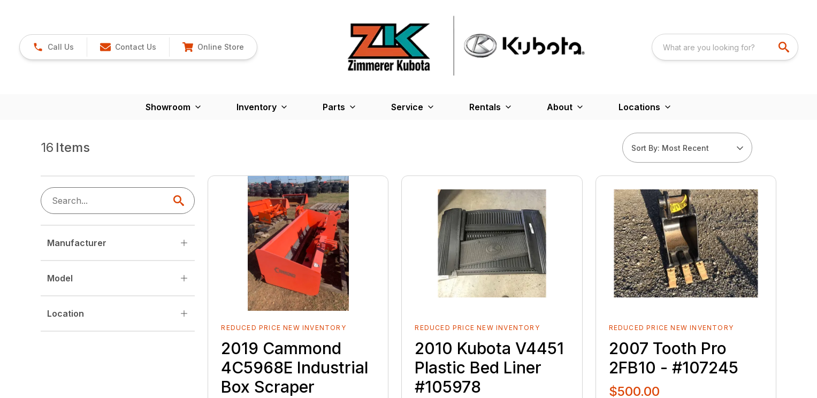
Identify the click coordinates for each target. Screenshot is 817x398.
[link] (53, 47)
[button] (128, 47)
